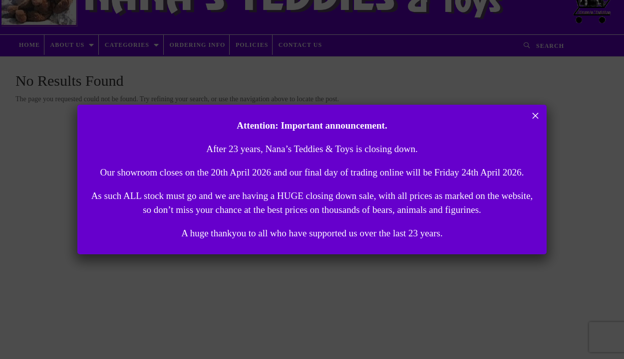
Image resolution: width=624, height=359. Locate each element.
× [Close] (535, 116)
